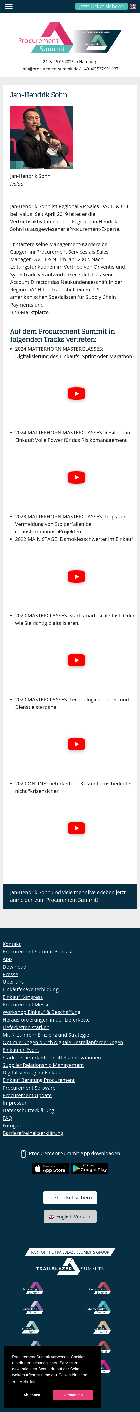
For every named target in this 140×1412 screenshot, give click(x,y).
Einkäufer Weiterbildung (31, 989)
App (7, 959)
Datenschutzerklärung (28, 1110)
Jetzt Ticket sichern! (101, 6)
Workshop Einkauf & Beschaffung (41, 1012)
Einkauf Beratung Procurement (39, 1080)
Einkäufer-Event (21, 1049)
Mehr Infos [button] (29, 1382)
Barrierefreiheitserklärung (33, 1133)
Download (14, 966)
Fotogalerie (16, 1125)
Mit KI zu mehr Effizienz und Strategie (46, 1034)
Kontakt (12, 944)
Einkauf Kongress (23, 997)
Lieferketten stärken (26, 1027)
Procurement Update (27, 1095)
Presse (10, 974)
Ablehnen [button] (31, 1395)
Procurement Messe (26, 1004)
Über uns (13, 981)
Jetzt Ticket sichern (70, 1197)
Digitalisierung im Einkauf (32, 1072)
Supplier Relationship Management (43, 1065)
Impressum (16, 1102)
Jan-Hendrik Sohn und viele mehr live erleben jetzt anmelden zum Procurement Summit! (68, 896)
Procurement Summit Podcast (38, 951)
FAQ (7, 1118)
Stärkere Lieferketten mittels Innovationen (52, 1057)
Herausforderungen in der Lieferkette (46, 1019)
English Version (70, 1216)
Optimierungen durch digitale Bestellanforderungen (63, 1042)
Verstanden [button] (73, 1395)
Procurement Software (29, 1087)
